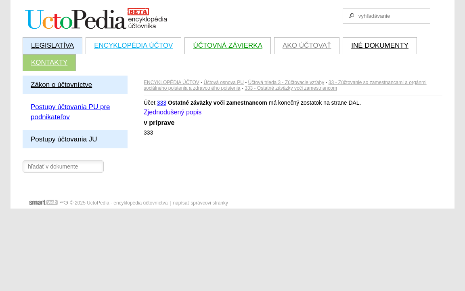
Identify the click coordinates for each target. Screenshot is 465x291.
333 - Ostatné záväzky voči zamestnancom (291, 88)
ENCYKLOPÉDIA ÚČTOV (171, 82)
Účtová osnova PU (224, 82)
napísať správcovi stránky (200, 203)
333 (161, 102)
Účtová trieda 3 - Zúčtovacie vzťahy (286, 82)
